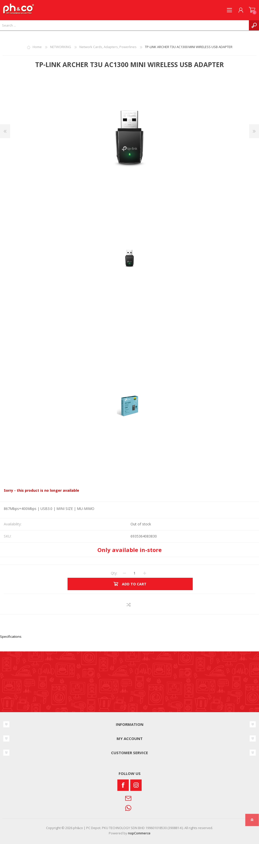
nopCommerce (139, 833)
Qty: (114, 573)
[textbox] (124, 25)
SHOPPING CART (252, 10)
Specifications (10, 636)
